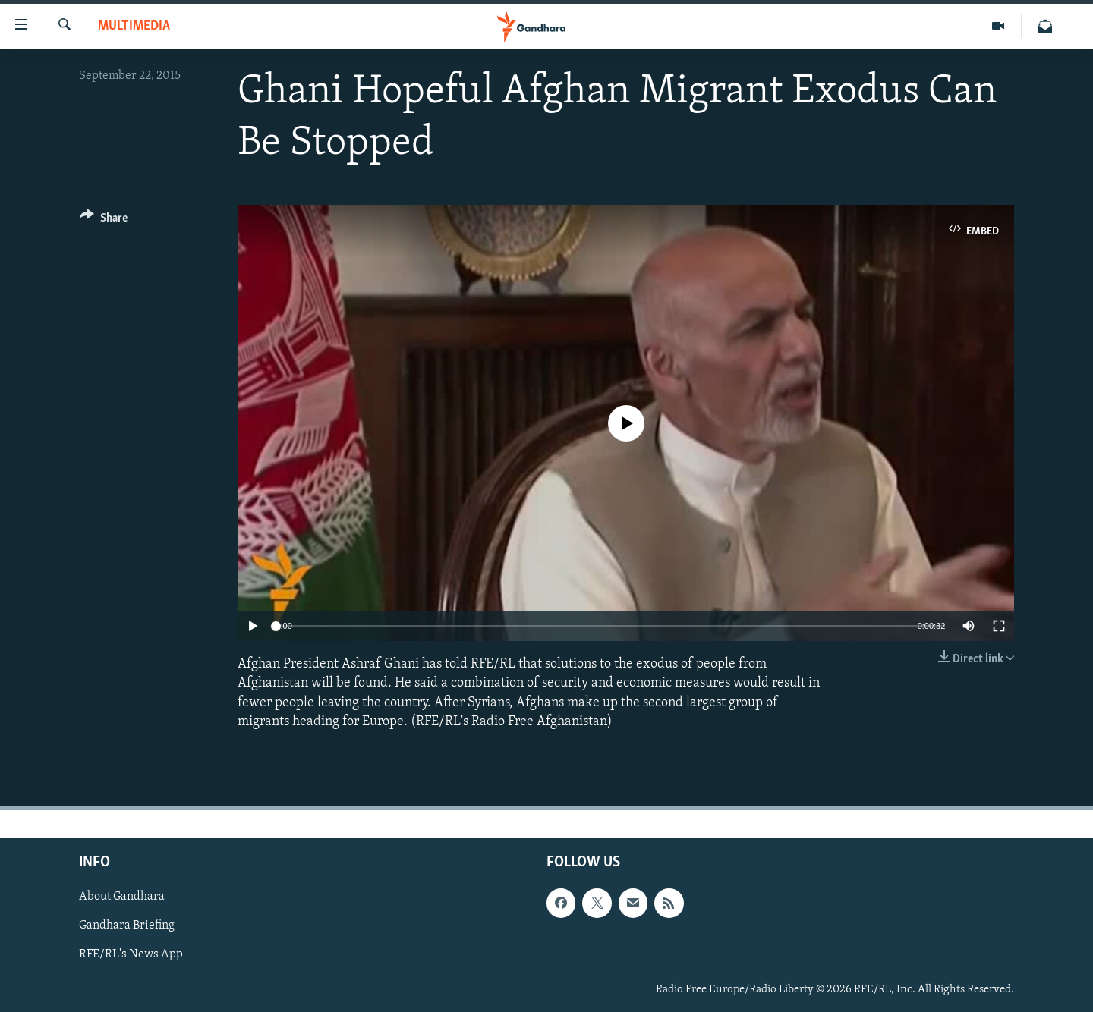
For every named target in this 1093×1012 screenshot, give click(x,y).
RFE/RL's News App (131, 954)
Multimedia (134, 26)
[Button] (104, 220)
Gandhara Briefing (127, 925)
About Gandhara (122, 897)
